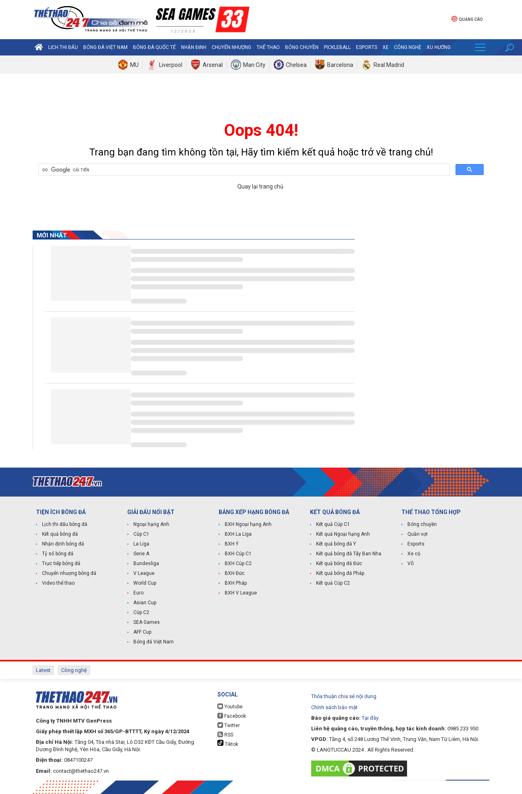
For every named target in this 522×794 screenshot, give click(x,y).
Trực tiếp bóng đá (61, 563)
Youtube (230, 706)
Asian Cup (144, 602)
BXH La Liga (238, 534)
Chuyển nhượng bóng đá (69, 573)
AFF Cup (142, 632)
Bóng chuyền (302, 47)
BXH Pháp (236, 583)
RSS (225, 735)
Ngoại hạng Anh (151, 524)
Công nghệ (407, 47)
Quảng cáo (466, 19)
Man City (254, 65)
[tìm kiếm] (243, 170)
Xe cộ (413, 554)
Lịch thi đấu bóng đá (64, 524)
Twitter (228, 725)
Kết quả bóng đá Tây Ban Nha (348, 554)
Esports (366, 47)
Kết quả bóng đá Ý (336, 544)
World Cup (144, 583)
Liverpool (170, 65)
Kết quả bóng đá (60, 534)
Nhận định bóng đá (63, 544)
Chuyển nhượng (231, 47)
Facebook (231, 716)
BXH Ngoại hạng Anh (248, 524)
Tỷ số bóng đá (57, 554)
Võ (410, 563)
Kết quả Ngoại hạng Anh (343, 534)
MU (134, 65)
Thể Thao (268, 47)
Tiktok (227, 743)
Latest (43, 670)
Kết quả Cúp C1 (333, 524)
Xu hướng (439, 47)
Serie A (141, 554)
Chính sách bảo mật (334, 707)
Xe (386, 47)
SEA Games (146, 622)
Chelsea (296, 65)
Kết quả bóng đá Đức (339, 563)
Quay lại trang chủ (261, 186)
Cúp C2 (141, 612)
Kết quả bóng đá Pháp (340, 573)
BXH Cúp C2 (238, 563)
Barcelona (340, 65)
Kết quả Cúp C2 (333, 583)
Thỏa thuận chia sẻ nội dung (343, 696)
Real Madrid (389, 65)
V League (144, 573)
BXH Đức (235, 573)
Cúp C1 (141, 534)
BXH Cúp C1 (238, 554)
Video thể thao (58, 583)
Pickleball (337, 47)
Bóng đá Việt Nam (105, 47)
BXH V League (241, 593)
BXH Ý (232, 544)
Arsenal (213, 65)
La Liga (141, 544)
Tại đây (370, 718)
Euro (138, 593)
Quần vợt (417, 534)
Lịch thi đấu (63, 47)
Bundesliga (146, 563)
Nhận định (193, 47)
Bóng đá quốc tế (154, 47)
